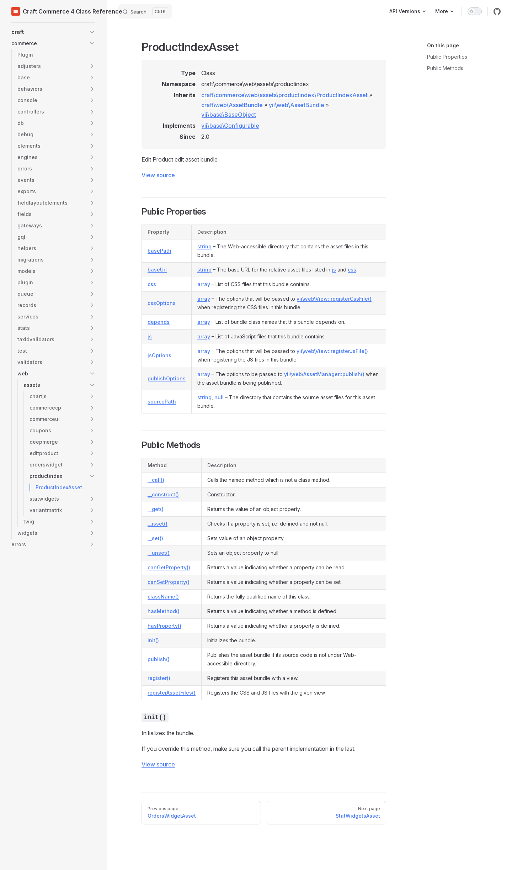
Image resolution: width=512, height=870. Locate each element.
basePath (159, 251)
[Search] (145, 11)
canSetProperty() (169, 582)
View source (158, 175)
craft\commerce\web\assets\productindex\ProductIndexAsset (284, 95)
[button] (53, 32)
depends (159, 322)
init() (153, 640)
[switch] (475, 11)
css (352, 270)
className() (163, 597)
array (203, 284)
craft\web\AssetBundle (232, 105)
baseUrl (157, 270)
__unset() (159, 553)
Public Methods (445, 68)
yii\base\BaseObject (228, 114)
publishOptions (167, 378)
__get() (156, 509)
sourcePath (162, 402)
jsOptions (159, 355)
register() (159, 678)
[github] (497, 11)
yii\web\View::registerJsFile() (332, 351)
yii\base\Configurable (230, 125)
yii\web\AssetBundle (296, 105)
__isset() (157, 524)
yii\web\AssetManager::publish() (324, 374)
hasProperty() (164, 626)
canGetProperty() (169, 567)
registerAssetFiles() (172, 693)
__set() (155, 538)
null (219, 397)
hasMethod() (164, 611)
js (334, 270)
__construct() (163, 494)
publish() (159, 659)
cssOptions (162, 303)
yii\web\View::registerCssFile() (334, 299)
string (204, 246)
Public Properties (447, 57)
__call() (156, 480)
